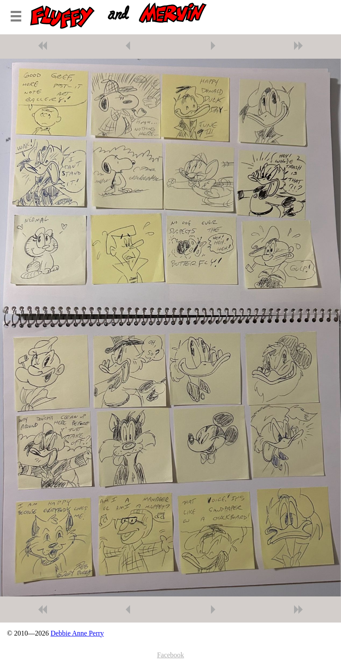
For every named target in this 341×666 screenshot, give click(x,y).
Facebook (170, 655)
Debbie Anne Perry (77, 633)
